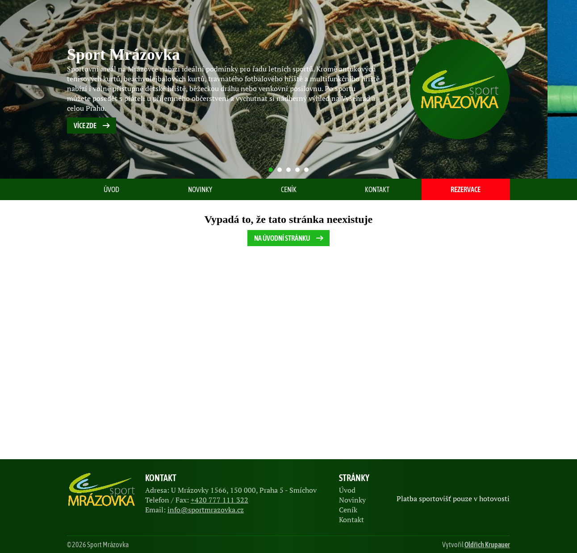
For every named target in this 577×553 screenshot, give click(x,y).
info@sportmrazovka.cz (205, 510)
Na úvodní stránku (289, 238)
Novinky (200, 189)
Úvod (111, 189)
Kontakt (377, 189)
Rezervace (466, 189)
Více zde (93, 125)
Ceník (289, 189)
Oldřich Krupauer (487, 544)
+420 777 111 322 (219, 500)
